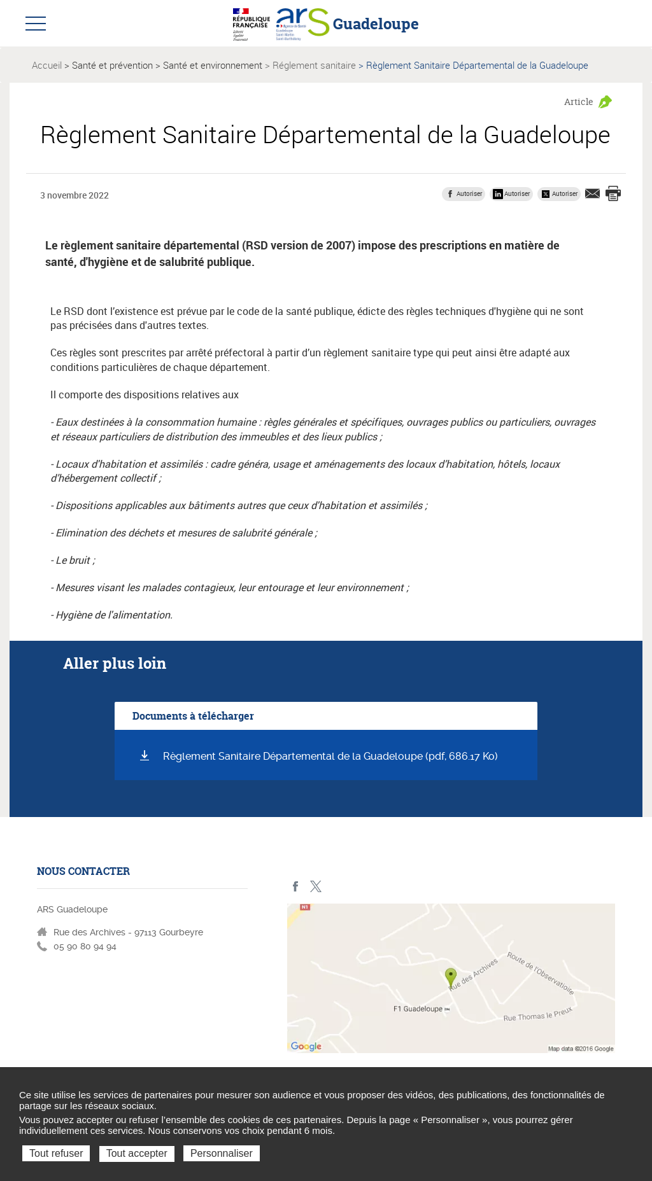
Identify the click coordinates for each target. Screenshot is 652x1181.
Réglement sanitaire (314, 65)
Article (578, 101)
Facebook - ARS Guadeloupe (295, 886)
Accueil (47, 65)
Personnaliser (221, 1153)
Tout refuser (56, 1153)
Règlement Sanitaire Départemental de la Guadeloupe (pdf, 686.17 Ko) (330, 756)
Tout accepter (136, 1153)
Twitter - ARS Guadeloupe (315, 886)
